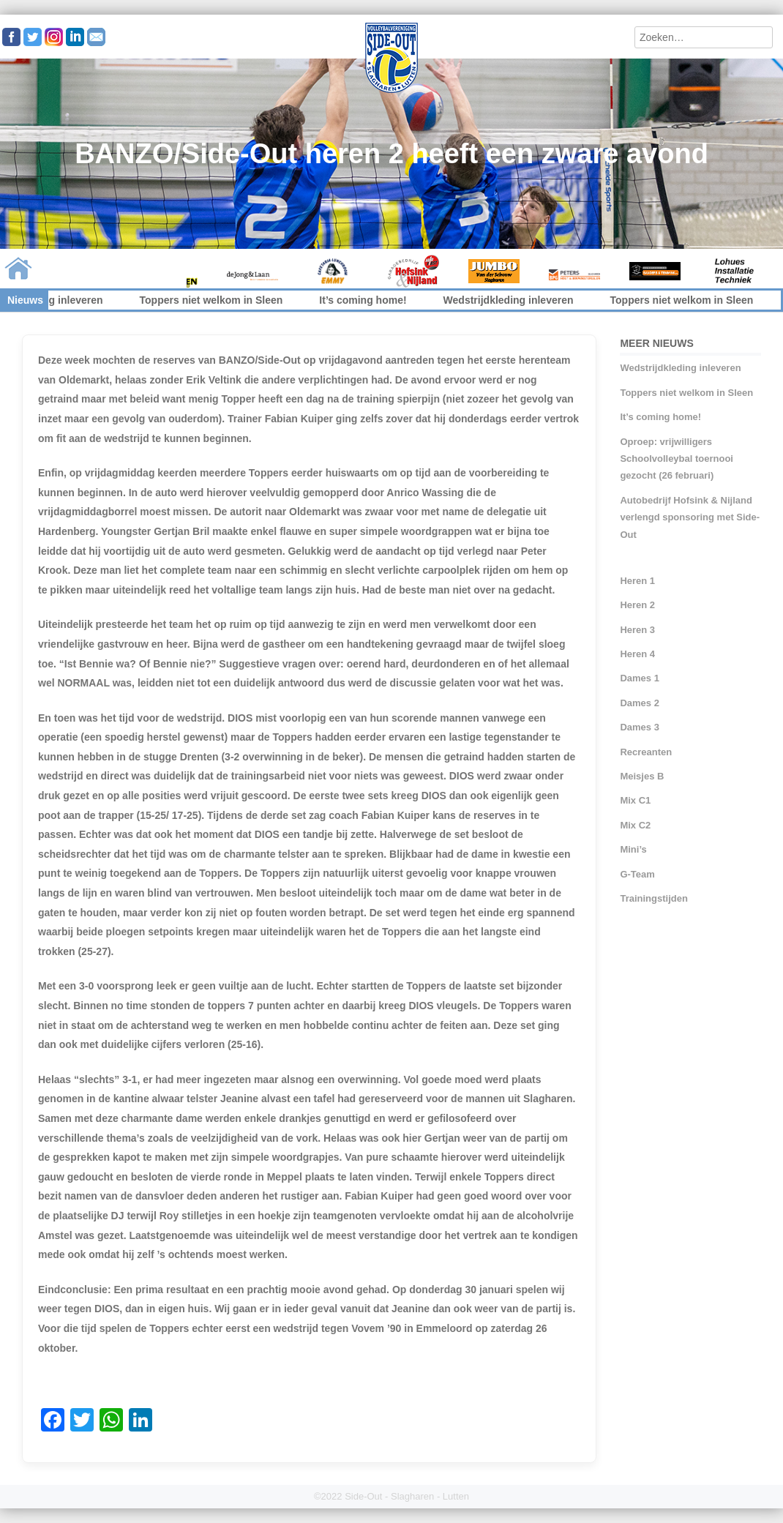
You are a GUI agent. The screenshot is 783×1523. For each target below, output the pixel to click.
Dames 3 (639, 727)
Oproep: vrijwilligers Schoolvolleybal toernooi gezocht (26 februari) (676, 459)
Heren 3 (637, 629)
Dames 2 (639, 702)
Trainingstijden (653, 898)
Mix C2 (635, 825)
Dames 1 (639, 678)
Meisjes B (642, 776)
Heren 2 (637, 604)
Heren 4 (637, 653)
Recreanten (646, 751)
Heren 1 (637, 580)
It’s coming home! (372, 300)
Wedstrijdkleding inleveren (518, 300)
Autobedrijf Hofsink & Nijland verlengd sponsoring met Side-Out (690, 517)
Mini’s (633, 849)
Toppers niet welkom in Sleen (221, 300)
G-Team (637, 874)
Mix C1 (635, 800)
